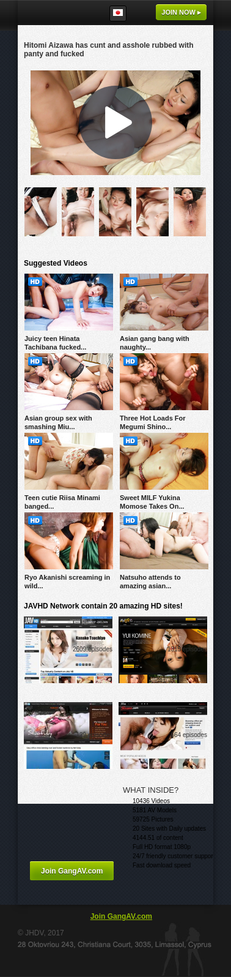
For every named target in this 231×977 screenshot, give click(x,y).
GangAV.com (54, 12)
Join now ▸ (181, 12)
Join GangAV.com (72, 871)
